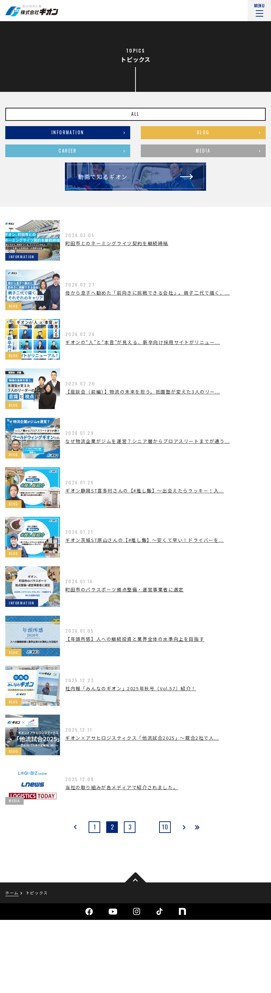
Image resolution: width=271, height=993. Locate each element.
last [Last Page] (197, 827)
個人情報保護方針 (23, 975)
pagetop (135, 878)
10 (165, 827)
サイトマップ (70, 975)
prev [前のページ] (76, 827)
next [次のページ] (183, 827)
